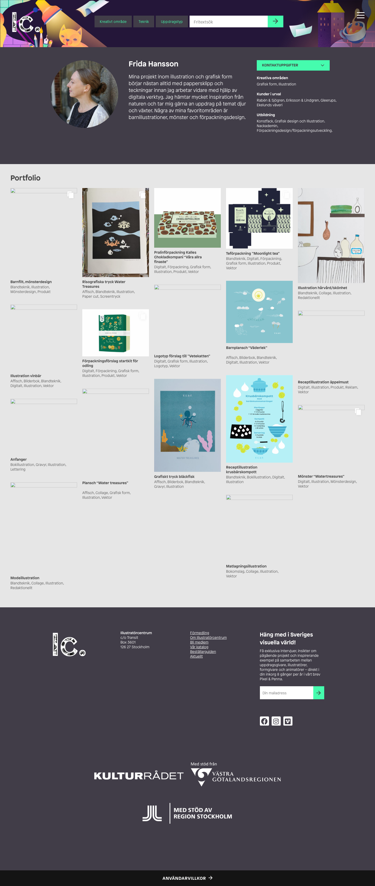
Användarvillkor (184, 878)
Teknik (144, 21)
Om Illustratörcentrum (208, 637)
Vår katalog (199, 647)
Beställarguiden (203, 651)
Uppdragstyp (172, 21)
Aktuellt (196, 656)
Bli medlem (199, 642)
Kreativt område (113, 21)
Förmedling (199, 633)
